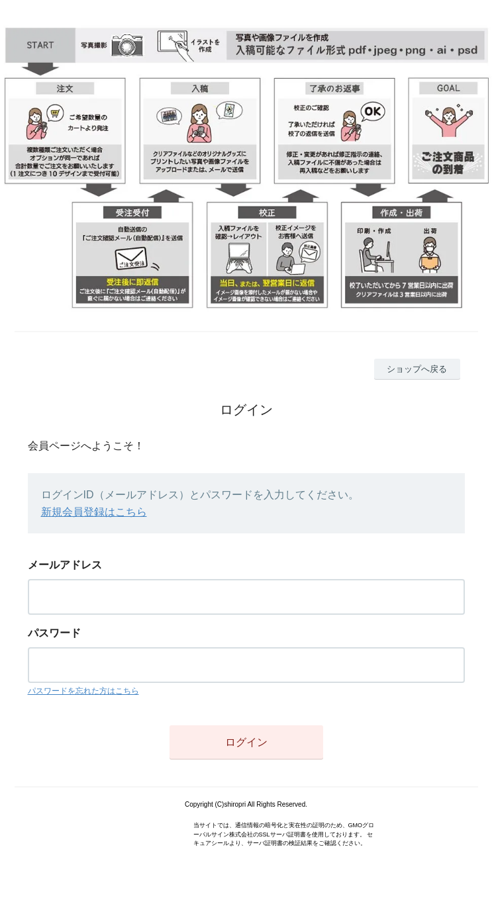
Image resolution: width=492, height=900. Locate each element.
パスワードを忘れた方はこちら (83, 691)
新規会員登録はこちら (94, 512)
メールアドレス (65, 564)
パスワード (54, 633)
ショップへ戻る (417, 369)
